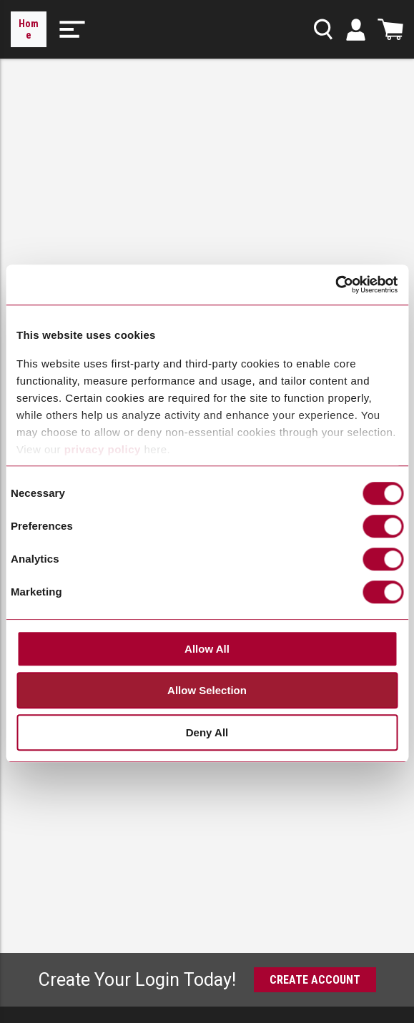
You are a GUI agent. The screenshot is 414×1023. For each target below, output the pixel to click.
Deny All (207, 732)
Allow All (207, 649)
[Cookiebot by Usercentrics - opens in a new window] (335, 285)
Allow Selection (207, 691)
